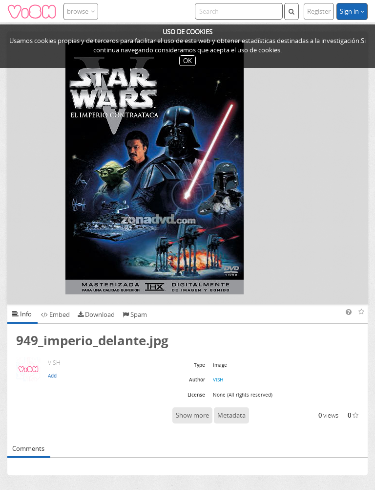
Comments (28, 448)
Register (319, 11)
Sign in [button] (352, 11)
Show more (192, 415)
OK (187, 60)
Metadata (231, 415)
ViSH (218, 379)
